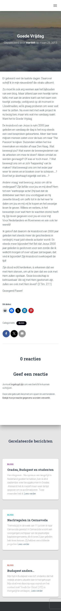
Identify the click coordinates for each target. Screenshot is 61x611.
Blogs (21, 323)
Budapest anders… (20, 571)
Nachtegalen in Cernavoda (27, 520)
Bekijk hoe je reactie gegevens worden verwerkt (26, 398)
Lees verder (30, 493)
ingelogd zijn (17, 384)
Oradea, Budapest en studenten (30, 470)
